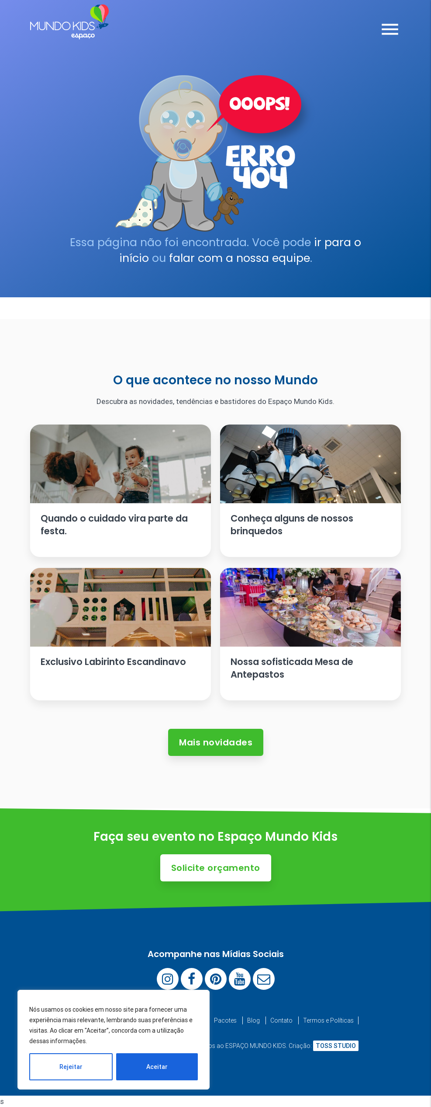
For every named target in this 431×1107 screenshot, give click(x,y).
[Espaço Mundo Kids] (69, 32)
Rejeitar (71, 1067)
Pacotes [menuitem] (225, 1020)
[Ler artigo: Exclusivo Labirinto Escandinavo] (120, 634)
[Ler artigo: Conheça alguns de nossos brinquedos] (310, 491)
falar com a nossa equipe (239, 258)
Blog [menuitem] (253, 1020)
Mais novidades (215, 742)
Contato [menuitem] (281, 1020)
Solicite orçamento (215, 868)
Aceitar (157, 1067)
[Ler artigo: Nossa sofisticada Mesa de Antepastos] (310, 634)
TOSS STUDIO (336, 1046)
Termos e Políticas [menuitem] (328, 1020)
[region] (113, 1040)
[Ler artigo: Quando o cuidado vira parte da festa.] (120, 491)
